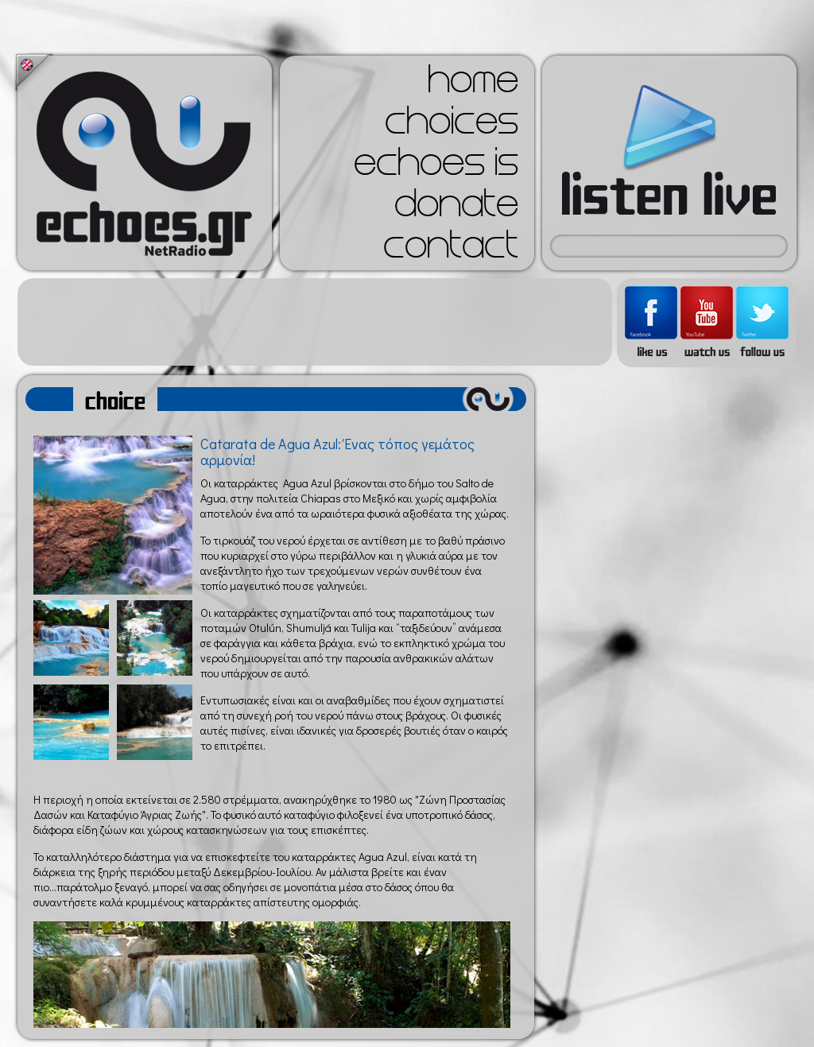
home (473, 84)
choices (451, 125)
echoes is (436, 167)
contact (450, 250)
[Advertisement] (314, 322)
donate (456, 208)
